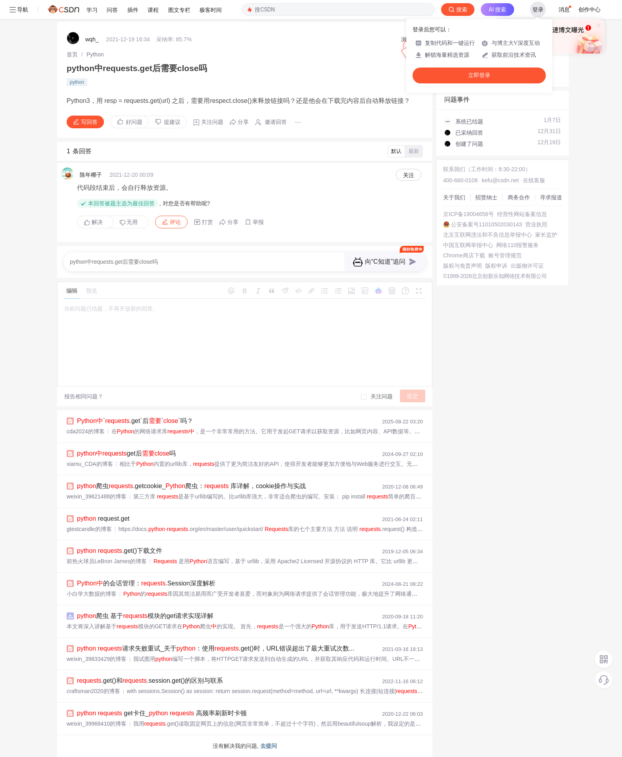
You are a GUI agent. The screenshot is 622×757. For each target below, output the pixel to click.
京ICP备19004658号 (468, 214)
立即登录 (479, 75)
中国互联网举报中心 (468, 245)
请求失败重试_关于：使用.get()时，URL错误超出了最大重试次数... (215, 648)
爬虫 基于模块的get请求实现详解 (145, 615)
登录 (537, 9)
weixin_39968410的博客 (97, 723)
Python (95, 54)
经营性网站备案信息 (522, 214)
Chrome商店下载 (464, 255)
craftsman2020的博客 (93, 691)
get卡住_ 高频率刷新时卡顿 (162, 713)
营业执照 (536, 224)
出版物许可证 (527, 266)
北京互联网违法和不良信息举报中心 (487, 235)
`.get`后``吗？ (135, 420)
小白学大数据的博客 (92, 594)
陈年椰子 (91, 175)
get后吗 (126, 453)
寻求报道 (551, 197)
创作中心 (589, 9)
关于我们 (454, 197)
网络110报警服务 (517, 245)
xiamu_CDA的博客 (90, 464)
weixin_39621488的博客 (97, 496)
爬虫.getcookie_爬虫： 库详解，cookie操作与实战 (191, 486)
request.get (103, 518)
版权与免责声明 (462, 266)
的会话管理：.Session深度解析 (146, 583)
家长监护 (546, 235)
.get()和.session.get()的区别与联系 (150, 680)
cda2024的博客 (86, 431)
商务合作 (519, 197)
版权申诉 (496, 266)
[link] (72, 54)
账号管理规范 (505, 255)
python (77, 82)
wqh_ (91, 39)
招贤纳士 (486, 197)
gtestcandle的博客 (89, 529)
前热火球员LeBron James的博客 (107, 561)
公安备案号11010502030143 (486, 224)
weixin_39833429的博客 (97, 659)
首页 (72, 54)
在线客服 (534, 180)
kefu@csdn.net (500, 180)
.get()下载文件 (119, 550)
